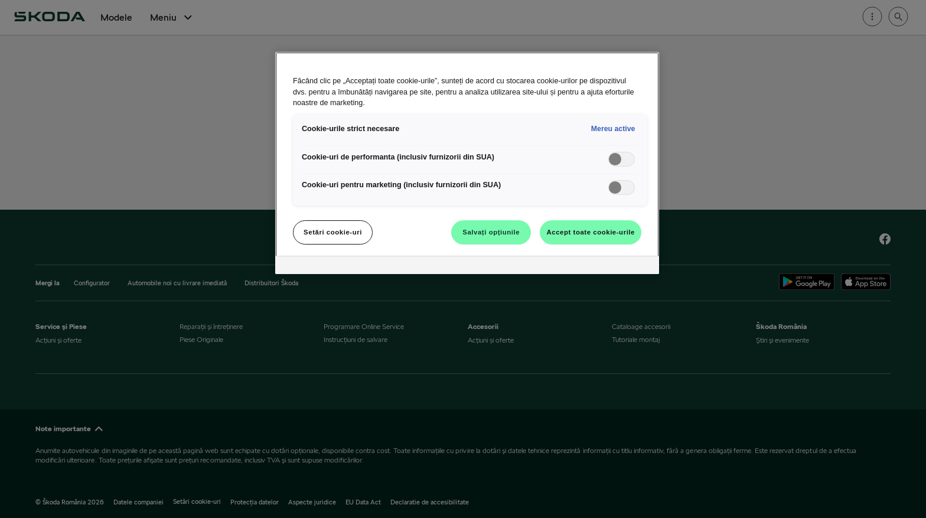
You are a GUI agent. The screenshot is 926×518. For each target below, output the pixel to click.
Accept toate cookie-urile (590, 232)
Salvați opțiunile (491, 232)
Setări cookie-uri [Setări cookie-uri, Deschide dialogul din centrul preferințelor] (333, 232)
